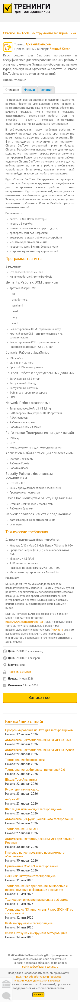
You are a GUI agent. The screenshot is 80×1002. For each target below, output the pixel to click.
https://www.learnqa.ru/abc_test (24, 621)
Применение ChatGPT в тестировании (31, 866)
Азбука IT (57, 629)
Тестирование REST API (21, 829)
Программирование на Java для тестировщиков (39, 730)
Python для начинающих (22, 789)
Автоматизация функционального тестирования (39, 819)
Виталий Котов (60, 49)
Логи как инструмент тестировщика (30, 876)
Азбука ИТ (12, 799)
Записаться (40, 697)
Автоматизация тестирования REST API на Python (39, 750)
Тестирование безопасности (25, 760)
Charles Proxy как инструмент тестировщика (36, 933)
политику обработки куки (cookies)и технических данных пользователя (37, 978)
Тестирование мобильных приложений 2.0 (35, 770)
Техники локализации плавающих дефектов (36, 899)
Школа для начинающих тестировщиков (33, 809)
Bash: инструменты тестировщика (29, 923)
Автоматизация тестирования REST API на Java (38, 740)
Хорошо (38, 994)
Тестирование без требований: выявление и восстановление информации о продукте (36, 888)
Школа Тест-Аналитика (21, 779)
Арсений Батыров (38, 44)
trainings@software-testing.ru (40, 966)
